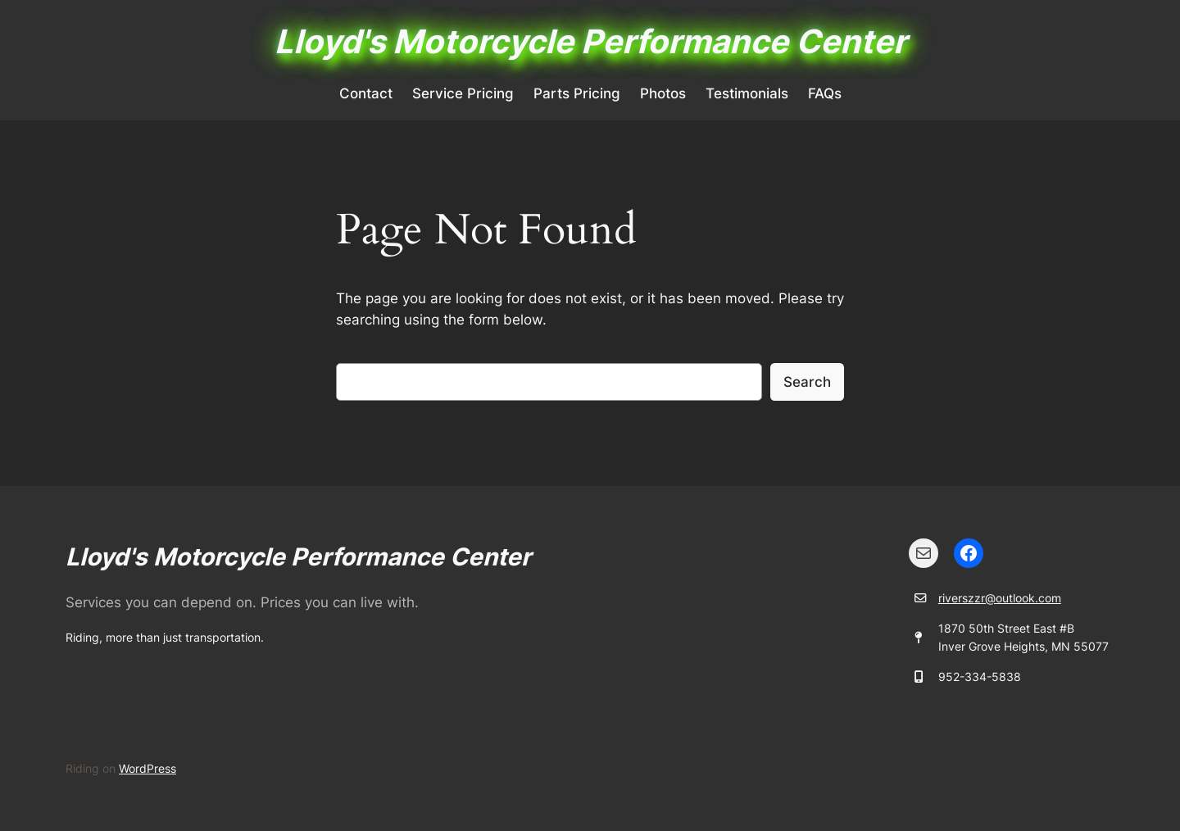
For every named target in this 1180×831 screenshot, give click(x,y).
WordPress (147, 768)
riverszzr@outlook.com (999, 598)
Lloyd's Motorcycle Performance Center (590, 41)
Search (807, 382)
